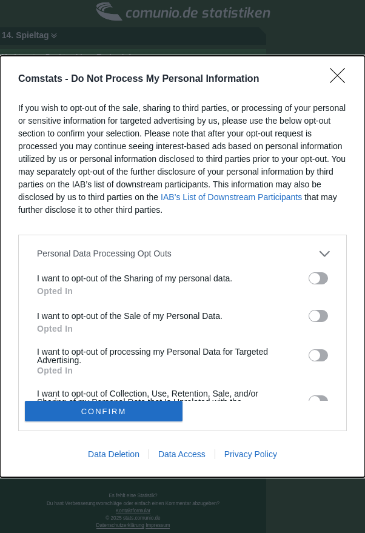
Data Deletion (113, 454)
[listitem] (182, 253)
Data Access (182, 454)
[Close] (341, 79)
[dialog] (182, 267)
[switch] (318, 278)
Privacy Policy (250, 454)
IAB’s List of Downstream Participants (231, 197)
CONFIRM (104, 410)
